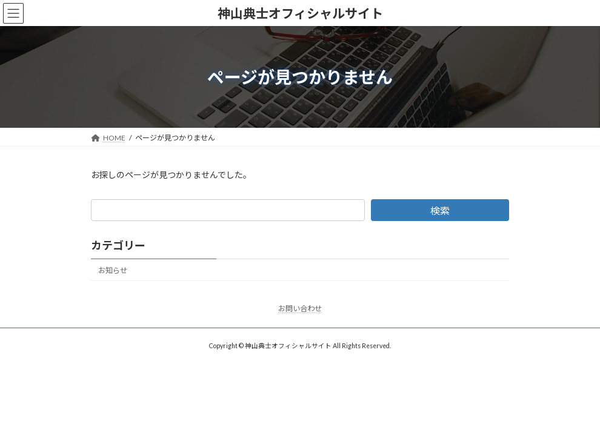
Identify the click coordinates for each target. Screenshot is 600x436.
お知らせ (112, 270)
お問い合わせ (300, 308)
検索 (440, 210)
